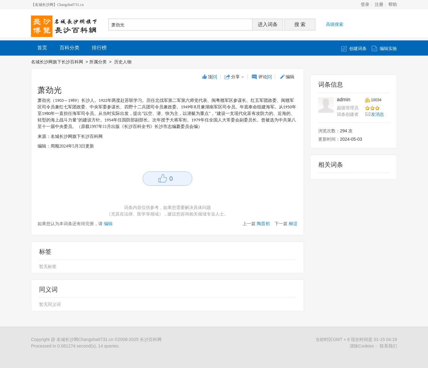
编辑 (290, 76)
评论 (265, 76)
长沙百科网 (151, 339)
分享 (235, 76)
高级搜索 (334, 24)
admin (343, 99)
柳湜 (293, 223)
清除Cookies (362, 345)
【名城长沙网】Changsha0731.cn (57, 4)
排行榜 (99, 47)
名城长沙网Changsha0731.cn (85, 339)
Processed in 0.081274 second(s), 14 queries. (75, 345)
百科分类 (69, 47)
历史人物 (123, 61)
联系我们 (388, 345)
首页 (42, 47)
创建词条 (358, 48)
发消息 (377, 114)
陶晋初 (263, 223)
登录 (365, 4)
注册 (379, 4)
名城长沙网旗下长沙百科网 (57, 61)
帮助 (392, 4)
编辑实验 (388, 48)
